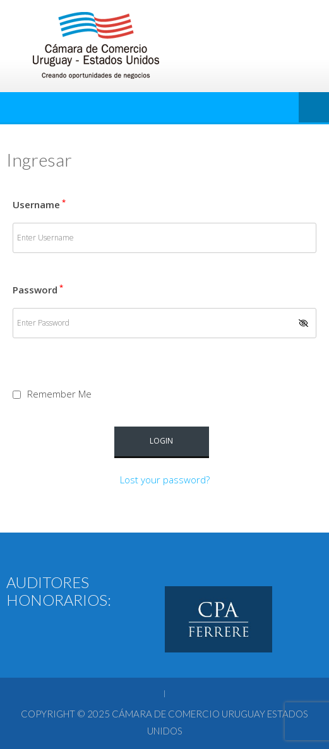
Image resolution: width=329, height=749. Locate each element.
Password (38, 289)
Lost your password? (165, 479)
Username (39, 204)
